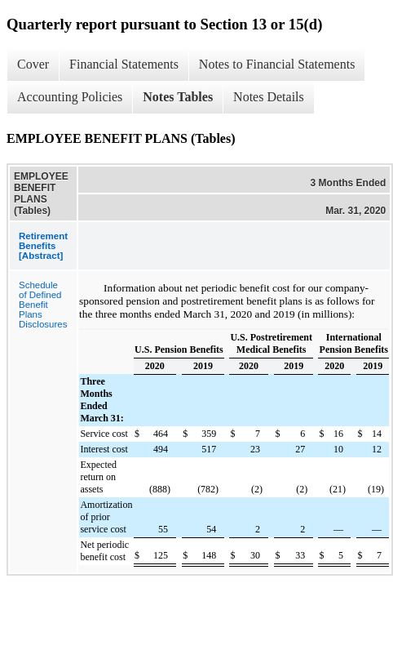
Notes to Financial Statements (277, 64)
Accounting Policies (69, 97)
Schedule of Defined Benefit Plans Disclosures (43, 304)
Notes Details (268, 97)
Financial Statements (124, 64)
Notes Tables (178, 97)
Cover (33, 64)
